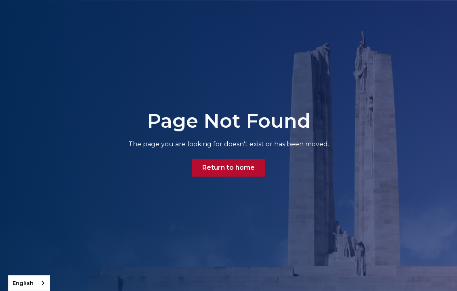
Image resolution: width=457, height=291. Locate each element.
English (23, 283)
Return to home (228, 167)
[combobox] (29, 283)
